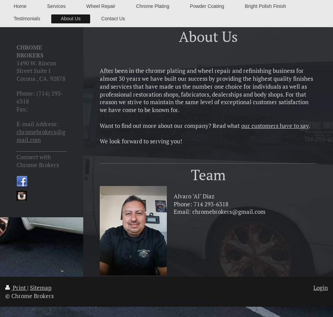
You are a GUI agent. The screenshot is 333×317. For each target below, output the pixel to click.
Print (16, 288)
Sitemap (41, 288)
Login (320, 288)
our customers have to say (275, 126)
